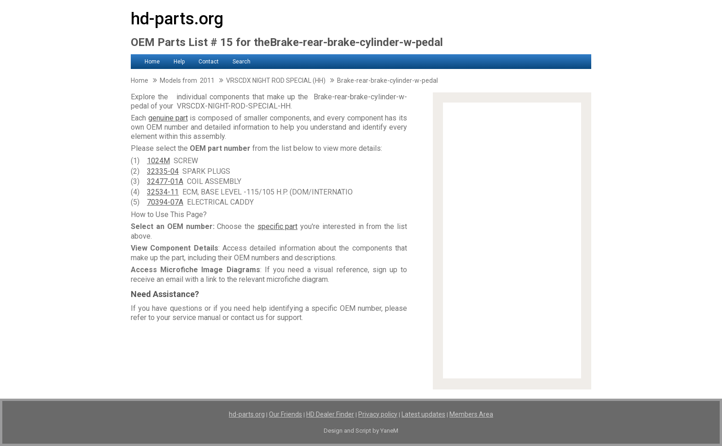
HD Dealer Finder (330, 414)
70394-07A (165, 202)
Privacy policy (377, 414)
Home (152, 61)
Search (241, 61)
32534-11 (163, 192)
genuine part (168, 118)
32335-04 (163, 171)
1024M (158, 160)
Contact (208, 61)
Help (179, 61)
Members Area (471, 414)
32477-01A (165, 181)
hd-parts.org (177, 19)
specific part (277, 226)
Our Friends (285, 414)
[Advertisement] (512, 240)
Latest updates (423, 414)
